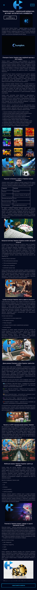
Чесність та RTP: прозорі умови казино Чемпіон (14, 118)
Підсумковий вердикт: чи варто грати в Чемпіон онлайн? (16, 124)
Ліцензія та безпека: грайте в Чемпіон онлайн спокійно (16, 111)
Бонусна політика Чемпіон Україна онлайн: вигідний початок (17, 113)
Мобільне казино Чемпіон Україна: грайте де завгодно (16, 119)
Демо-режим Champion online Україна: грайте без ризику (16, 116)
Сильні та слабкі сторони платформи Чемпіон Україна (16, 125)
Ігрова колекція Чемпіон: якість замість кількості (14, 114)
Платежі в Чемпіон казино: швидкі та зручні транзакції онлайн (17, 121)
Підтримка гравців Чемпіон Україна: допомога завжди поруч (17, 122)
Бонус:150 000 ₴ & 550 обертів (10, 17)
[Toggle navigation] (4, 5)
